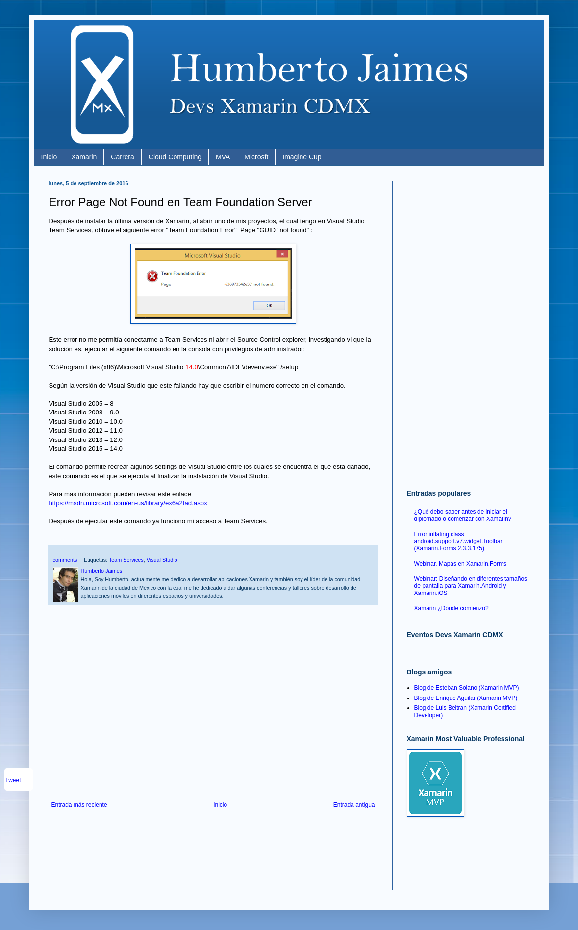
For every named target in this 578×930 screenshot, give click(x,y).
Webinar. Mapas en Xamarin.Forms (460, 563)
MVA (223, 157)
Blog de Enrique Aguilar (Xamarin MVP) (466, 698)
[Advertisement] (213, 720)
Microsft (256, 157)
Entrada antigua (354, 804)
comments (65, 560)
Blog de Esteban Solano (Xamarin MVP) (466, 687)
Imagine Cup (301, 157)
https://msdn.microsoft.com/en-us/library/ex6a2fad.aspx (129, 503)
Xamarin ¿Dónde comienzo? (451, 608)
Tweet (13, 780)
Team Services (126, 560)
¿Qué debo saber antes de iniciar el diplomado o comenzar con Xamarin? (463, 515)
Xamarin (84, 157)
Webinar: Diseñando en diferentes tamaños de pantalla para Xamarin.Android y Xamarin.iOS (471, 585)
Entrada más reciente (79, 804)
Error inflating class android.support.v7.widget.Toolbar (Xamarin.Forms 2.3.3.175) (458, 541)
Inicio (49, 157)
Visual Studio (162, 560)
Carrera (122, 157)
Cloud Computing (175, 157)
